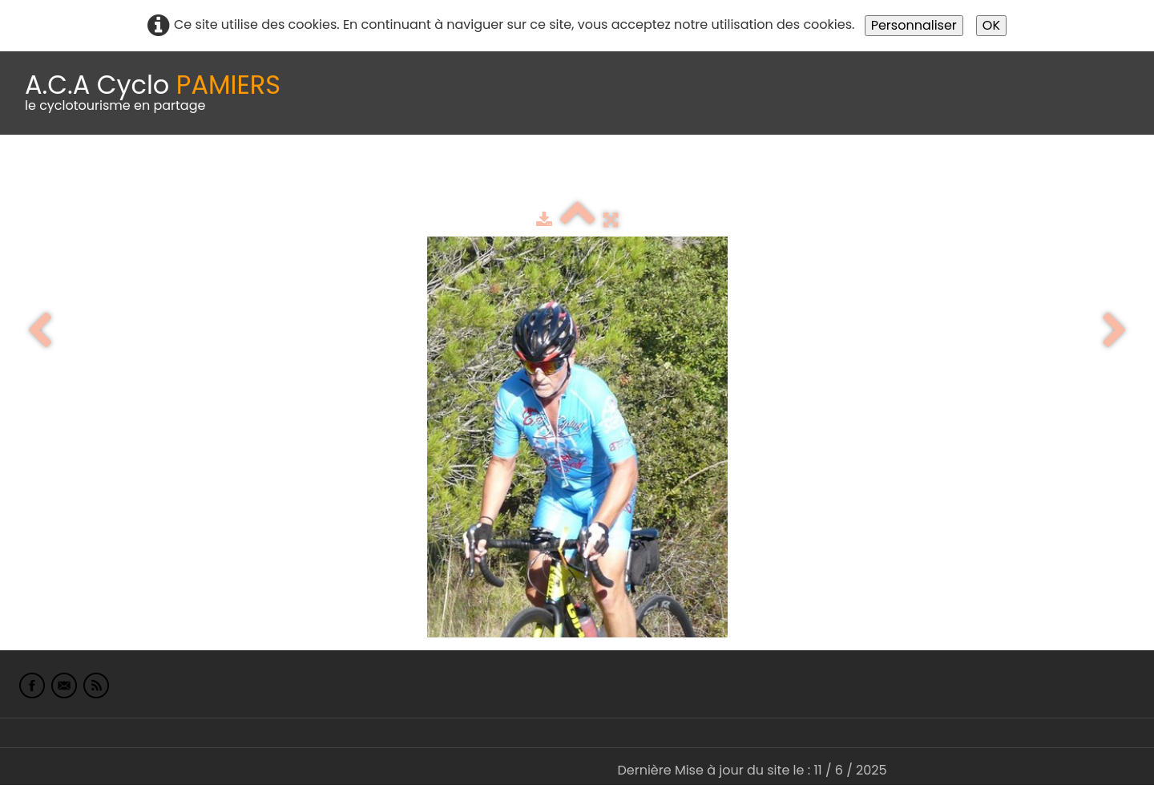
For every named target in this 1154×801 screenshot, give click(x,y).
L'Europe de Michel (878, 174)
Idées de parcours (400, 174)
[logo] (153, 93)
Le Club (106, 174)
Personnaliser (914, 25)
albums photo (688, 174)
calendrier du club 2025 (236, 174)
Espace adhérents (547, 174)
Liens (780, 174)
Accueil (35, 174)
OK (991, 25)
